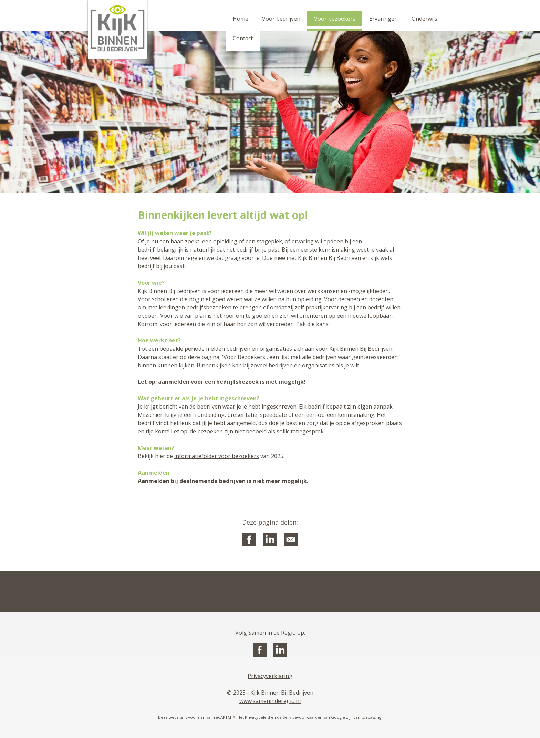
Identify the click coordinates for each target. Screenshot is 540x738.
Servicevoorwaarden (302, 717)
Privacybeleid (257, 717)
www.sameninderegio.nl (270, 701)
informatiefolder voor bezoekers (216, 456)
